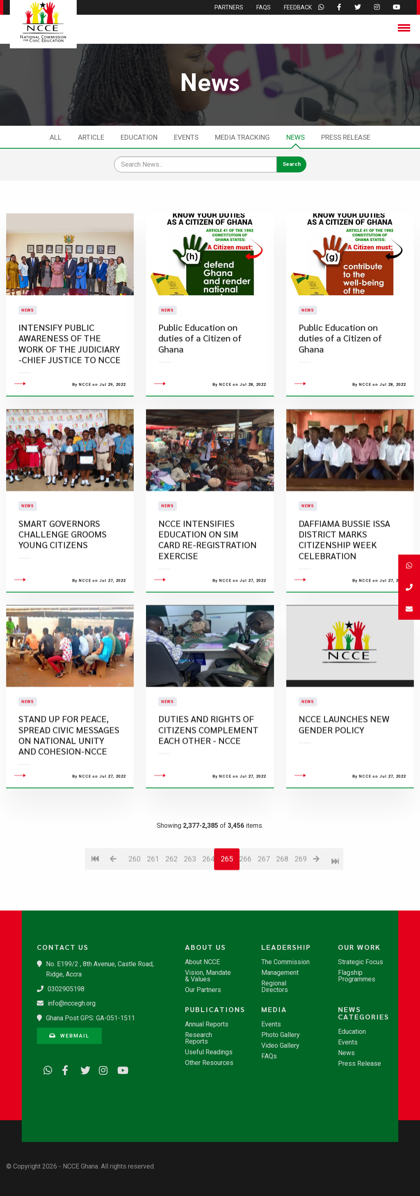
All (56, 137)
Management (280, 972)
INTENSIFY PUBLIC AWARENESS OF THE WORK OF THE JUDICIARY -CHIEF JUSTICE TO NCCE (69, 367)
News (295, 137)
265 (227, 905)
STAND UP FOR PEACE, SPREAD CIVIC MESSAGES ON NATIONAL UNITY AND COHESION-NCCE (68, 782)
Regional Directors (274, 986)
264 (208, 905)
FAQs (269, 1056)
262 (171, 905)
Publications (213, 1009)
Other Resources (209, 1063)
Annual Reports (206, 1024)
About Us (205, 947)
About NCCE (202, 962)
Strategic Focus (360, 962)
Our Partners (203, 990)
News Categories (363, 1013)
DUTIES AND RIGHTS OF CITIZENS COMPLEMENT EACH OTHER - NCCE (208, 776)
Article (91, 137)
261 (153, 905)
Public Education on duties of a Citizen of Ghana (200, 361)
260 (134, 905)
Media (274, 1009)
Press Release (345, 137)
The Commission (285, 962)
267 (263, 905)
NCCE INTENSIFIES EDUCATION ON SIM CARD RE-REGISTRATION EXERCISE (207, 586)
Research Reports (198, 1038)
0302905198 (66, 989)
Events (186, 137)
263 (190, 905)
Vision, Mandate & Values (208, 976)
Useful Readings (209, 1052)
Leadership (286, 947)
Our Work (359, 947)
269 (300, 905)
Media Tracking (242, 137)
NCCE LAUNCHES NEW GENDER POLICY (344, 771)
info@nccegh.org (72, 1003)
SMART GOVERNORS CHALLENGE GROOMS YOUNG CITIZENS (62, 580)
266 (245, 905)
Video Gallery (280, 1045)
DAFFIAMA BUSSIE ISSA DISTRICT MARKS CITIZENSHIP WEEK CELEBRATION (344, 586)
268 (282, 905)
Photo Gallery (280, 1035)
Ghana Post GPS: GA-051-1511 (90, 1018)
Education (139, 137)
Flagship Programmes (356, 976)
